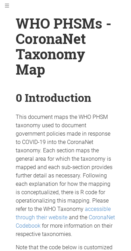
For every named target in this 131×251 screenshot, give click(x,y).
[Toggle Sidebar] (7, 6)
